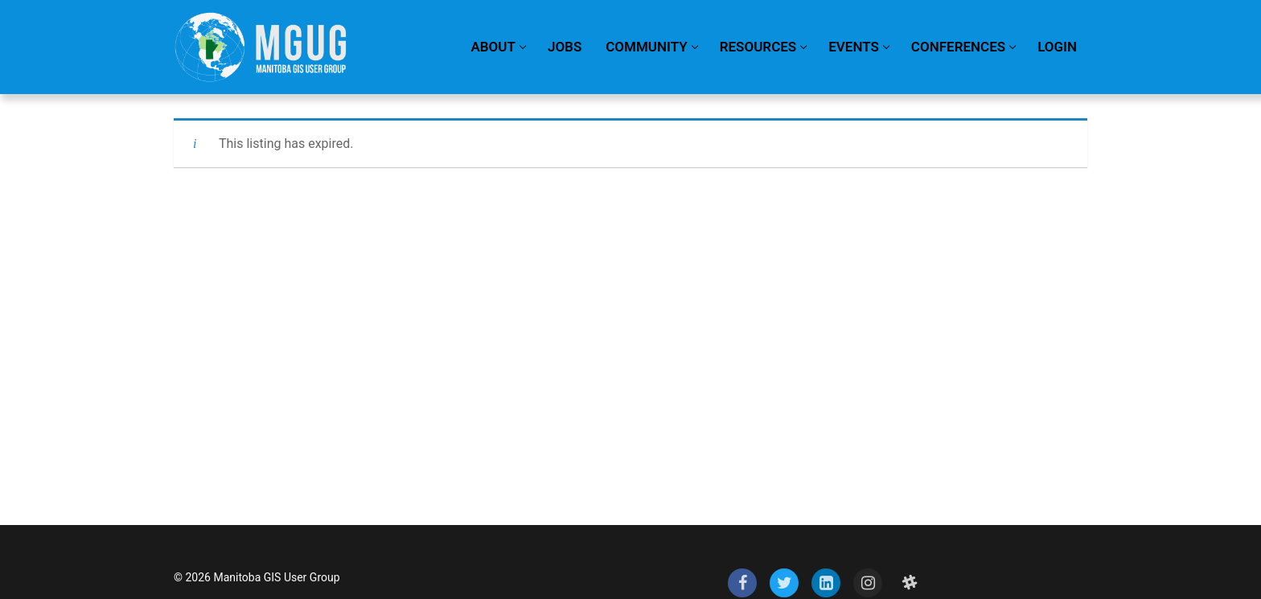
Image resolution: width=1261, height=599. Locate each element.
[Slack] (909, 582)
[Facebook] (742, 582)
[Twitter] (784, 582)
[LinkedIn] (825, 582)
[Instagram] (867, 582)
